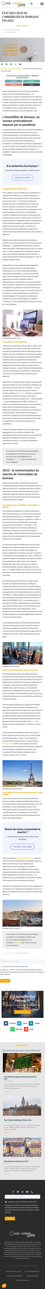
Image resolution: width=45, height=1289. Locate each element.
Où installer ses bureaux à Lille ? (16, 1161)
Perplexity (13, 81)
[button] (31, 4)
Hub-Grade (4, 68)
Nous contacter (32, 1276)
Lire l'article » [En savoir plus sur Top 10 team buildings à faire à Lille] (7, 1132)
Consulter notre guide (22, 847)
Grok (31, 84)
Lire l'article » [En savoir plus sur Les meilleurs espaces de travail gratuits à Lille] (7, 1091)
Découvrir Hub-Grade (13, 1271)
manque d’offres (8, 744)
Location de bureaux (32, 1271)
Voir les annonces (22, 1012)
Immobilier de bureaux (12, 30)
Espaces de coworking (15, 1276)
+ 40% (34, 721)
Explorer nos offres (22, 177)
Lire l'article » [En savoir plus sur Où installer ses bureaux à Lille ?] (7, 1174)
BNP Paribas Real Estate (24, 858)
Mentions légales (22, 1280)
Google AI (13, 84)
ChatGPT (31, 81)
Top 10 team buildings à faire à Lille (17, 1120)
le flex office (22, 393)
